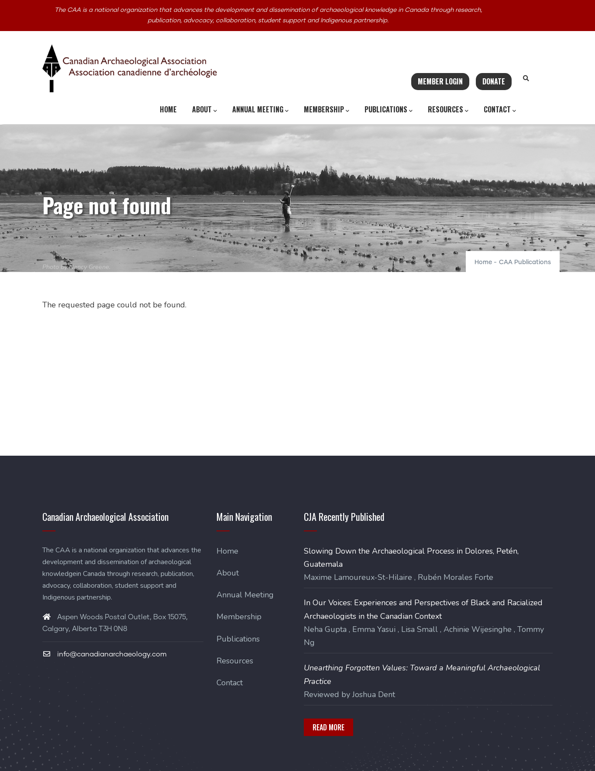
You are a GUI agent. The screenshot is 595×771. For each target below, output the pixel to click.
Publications (389, 109)
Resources (448, 109)
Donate (493, 81)
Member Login (440, 81)
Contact (500, 109)
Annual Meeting (260, 109)
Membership (326, 109)
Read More (328, 727)
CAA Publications (525, 262)
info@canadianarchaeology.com (104, 654)
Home (168, 109)
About (204, 109)
